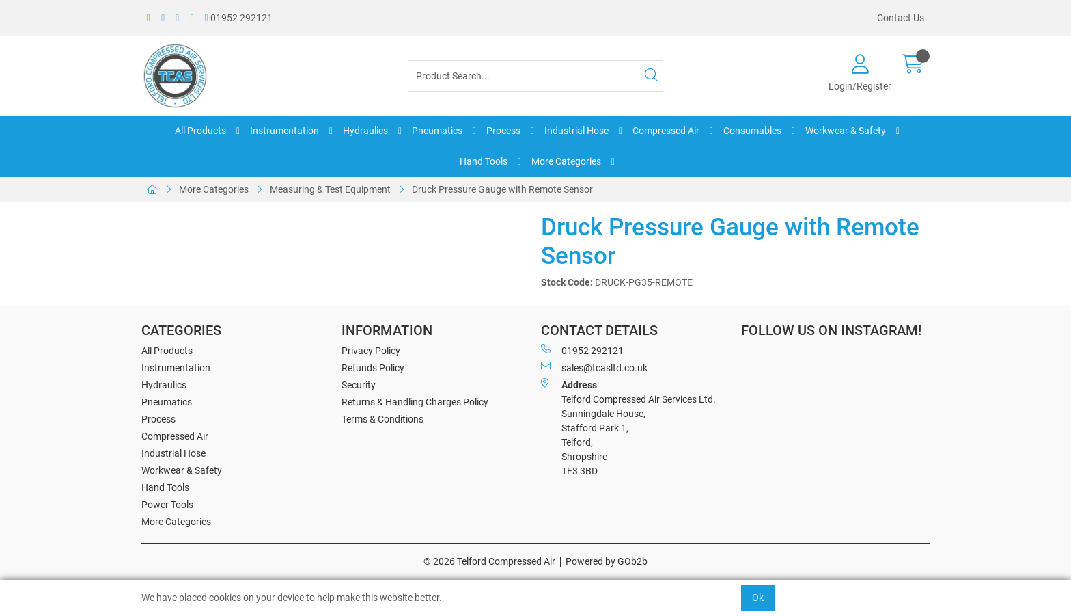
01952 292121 (239, 17)
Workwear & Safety (845, 130)
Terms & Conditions (382, 419)
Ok (758, 597)
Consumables (752, 130)
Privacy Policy (371, 350)
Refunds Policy (373, 367)
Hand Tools (483, 161)
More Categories (566, 161)
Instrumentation (284, 130)
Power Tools (167, 504)
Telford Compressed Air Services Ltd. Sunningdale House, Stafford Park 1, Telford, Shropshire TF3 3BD (628, 427)
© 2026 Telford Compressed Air (489, 561)
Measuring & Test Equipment (330, 189)
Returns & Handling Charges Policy (415, 402)
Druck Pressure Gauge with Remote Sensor (502, 189)
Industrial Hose (576, 130)
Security (359, 384)
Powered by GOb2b (607, 561)
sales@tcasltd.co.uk (594, 367)
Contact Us (900, 17)
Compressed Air (665, 130)
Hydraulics (365, 130)
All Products (200, 130)
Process (503, 130)
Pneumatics (437, 130)
